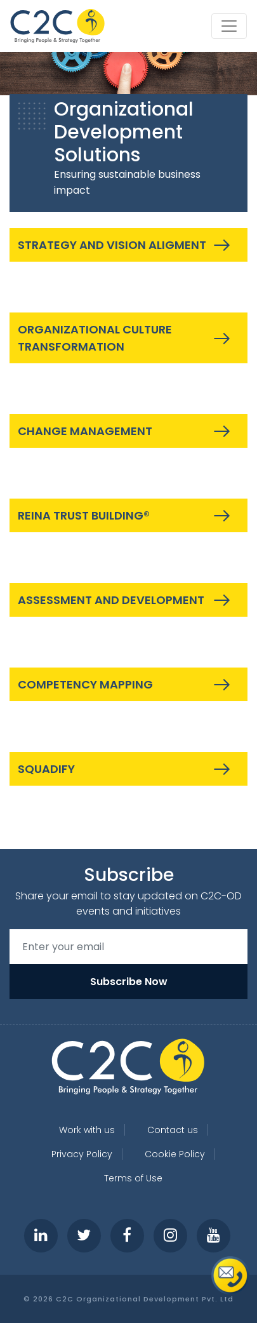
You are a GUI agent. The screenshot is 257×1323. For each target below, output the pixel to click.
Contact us (172, 1130)
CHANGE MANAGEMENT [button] (85, 431)
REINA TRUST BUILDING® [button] (84, 515)
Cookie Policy (175, 1154)
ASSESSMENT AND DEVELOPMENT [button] (111, 600)
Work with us (87, 1130)
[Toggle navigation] (229, 26)
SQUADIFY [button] (46, 769)
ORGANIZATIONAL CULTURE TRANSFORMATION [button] (95, 337)
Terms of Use (133, 1178)
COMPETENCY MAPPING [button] (85, 684)
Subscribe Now (129, 981)
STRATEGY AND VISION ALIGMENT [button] (112, 245)
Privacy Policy (81, 1154)
